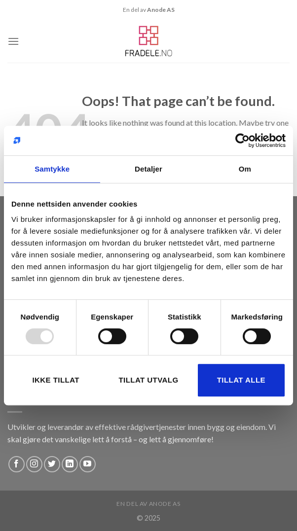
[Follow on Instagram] (34, 464)
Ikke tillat (55, 380)
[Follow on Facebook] (16, 464)
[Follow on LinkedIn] (70, 464)
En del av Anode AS (148, 503)
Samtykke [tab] (52, 169)
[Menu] (13, 41)
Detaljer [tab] (148, 169)
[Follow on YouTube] (87, 464)
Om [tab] (245, 169)
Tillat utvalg (148, 380)
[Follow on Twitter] (52, 464)
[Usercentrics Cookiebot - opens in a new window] (242, 140)
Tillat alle (241, 380)
